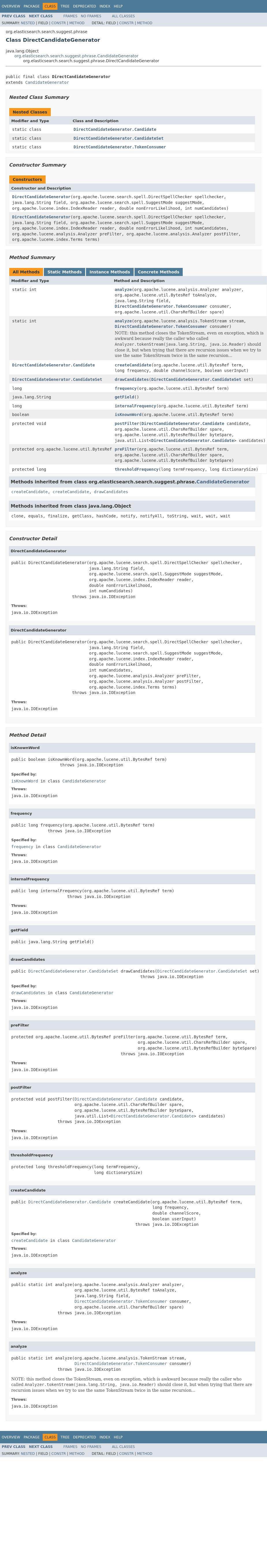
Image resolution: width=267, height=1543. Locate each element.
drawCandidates (132, 379)
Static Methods (64, 272)
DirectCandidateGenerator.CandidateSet (119, 138)
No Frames (91, 16)
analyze (123, 289)
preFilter (126, 449)
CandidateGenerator (47, 82)
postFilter (127, 423)
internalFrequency (135, 406)
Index (105, 6)
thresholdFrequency (137, 469)
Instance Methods (109, 272)
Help (118, 6)
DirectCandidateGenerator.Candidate (115, 129)
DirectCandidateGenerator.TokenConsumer (120, 147)
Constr (58, 23)
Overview (11, 6)
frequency (126, 388)
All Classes (123, 16)
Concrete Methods (159, 272)
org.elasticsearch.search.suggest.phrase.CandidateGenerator (76, 56)
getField (124, 397)
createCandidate (133, 365)
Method (77, 23)
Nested (28, 23)
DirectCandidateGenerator (41, 196)
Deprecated (84, 6)
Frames (71, 16)
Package (32, 6)
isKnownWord (128, 414)
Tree (65, 6)
